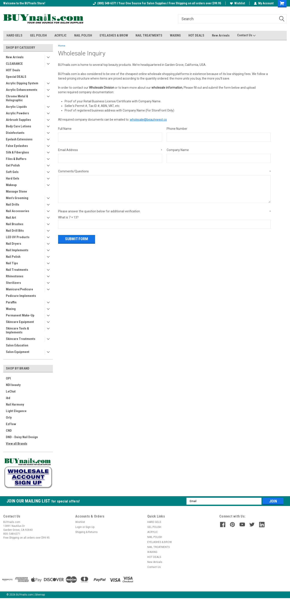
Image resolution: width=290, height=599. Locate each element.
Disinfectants (15, 133)
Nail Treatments (17, 270)
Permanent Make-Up (20, 315)
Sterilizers (13, 283)
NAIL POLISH (83, 35)
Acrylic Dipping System (22, 83)
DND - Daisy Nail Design (22, 437)
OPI (8, 378)
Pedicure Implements (21, 296)
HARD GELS (14, 35)
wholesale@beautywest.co (148, 119)
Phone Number (177, 128)
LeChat (11, 391)
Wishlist (237, 3)
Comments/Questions (164, 171)
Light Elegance (16, 411)
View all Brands (16, 444)
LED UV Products (17, 237)
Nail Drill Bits (15, 231)
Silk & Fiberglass (17, 152)
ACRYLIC (60, 35)
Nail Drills (12, 204)
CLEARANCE (14, 64)
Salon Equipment (17, 352)
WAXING (175, 35)
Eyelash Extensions (19, 139)
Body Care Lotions (18, 126)
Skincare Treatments (20, 339)
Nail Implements (17, 250)
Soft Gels (12, 172)
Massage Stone (16, 191)
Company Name (178, 150)
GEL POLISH (38, 35)
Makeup (11, 185)
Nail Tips (12, 263)
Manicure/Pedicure (19, 289)
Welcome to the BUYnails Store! (24, 3)
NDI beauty (13, 385)
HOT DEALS (196, 35)
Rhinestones (14, 276)
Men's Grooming (17, 198)
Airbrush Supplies (18, 120)
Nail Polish (13, 257)
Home (61, 45)
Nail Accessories (17, 211)
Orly (9, 417)
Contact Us (246, 35)
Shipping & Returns (86, 532)
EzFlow (11, 424)
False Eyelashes (17, 146)
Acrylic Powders (17, 113)
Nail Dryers (13, 244)
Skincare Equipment (20, 322)
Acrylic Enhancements (21, 90)
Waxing (11, 309)
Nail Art (11, 218)
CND (9, 431)
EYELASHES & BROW (114, 35)
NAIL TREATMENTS (149, 35)
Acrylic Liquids (16, 107)
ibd (8, 398)
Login (78, 527)
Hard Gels (12, 178)
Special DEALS (16, 77)
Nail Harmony (15, 404)
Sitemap (40, 594)
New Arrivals (221, 35)
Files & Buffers (16, 159)
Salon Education (17, 345)
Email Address (110, 150)
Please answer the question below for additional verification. (164, 211)
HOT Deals (13, 70)
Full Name (65, 128)
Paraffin (11, 302)
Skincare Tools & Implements (17, 330)
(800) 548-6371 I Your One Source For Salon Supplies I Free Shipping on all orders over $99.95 (157, 3)
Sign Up (89, 527)
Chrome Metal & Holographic (17, 98)
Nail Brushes (14, 224)
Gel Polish (13, 165)
